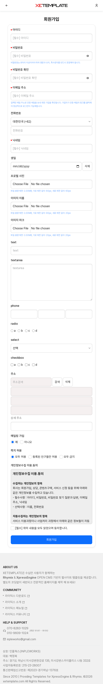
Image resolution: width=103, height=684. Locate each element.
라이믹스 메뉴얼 (16, 623)
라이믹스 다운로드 (17, 611)
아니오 (28, 442)
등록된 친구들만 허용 (45, 457)
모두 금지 (69, 457)
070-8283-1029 (17, 643)
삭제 (67, 382)
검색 (57, 382)
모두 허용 (20, 457)
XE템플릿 (51, 5)
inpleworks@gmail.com (21, 654)
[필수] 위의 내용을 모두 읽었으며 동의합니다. (41, 528)
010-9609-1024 (17, 648)
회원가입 (51, 539)
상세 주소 (16, 418)
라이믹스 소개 (15, 617)
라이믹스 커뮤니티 (17, 629)
